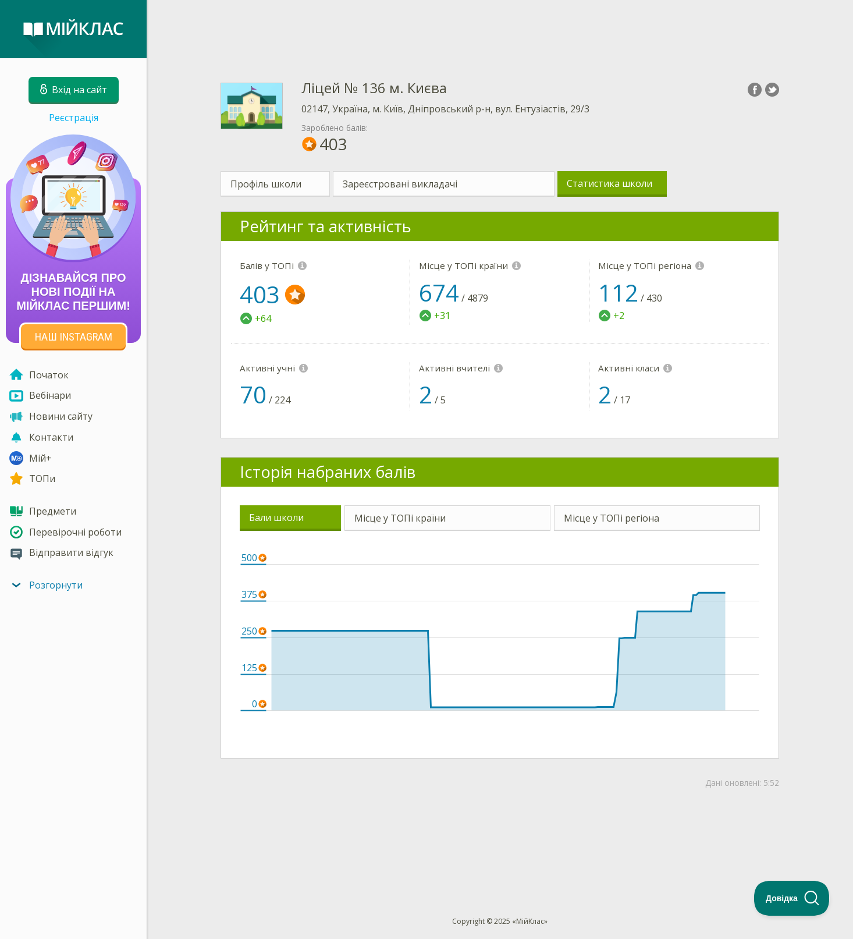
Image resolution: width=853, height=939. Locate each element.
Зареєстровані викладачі (400, 184)
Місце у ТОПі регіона (611, 518)
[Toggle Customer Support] (792, 898)
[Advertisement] (500, 29)
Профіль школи (265, 184)
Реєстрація (73, 117)
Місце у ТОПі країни (400, 518)
